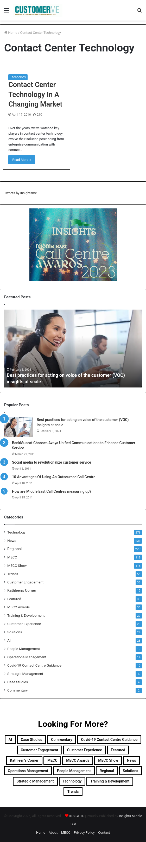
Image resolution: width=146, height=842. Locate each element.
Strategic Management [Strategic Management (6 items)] (35, 781)
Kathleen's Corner (21, 590)
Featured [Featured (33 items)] (118, 750)
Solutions (14, 632)
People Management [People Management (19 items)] (74, 771)
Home (10, 33)
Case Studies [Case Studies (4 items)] (31, 740)
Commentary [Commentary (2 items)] (61, 740)
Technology (18, 77)
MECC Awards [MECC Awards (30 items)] (77, 760)
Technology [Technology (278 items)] (72, 781)
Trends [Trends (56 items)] (73, 792)
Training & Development (26, 615)
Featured (14, 599)
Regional (14, 549)
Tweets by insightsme (20, 193)
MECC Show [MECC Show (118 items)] (108, 760)
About (53, 832)
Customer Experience (24, 624)
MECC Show (17, 565)
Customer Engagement (25, 582)
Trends (12, 574)
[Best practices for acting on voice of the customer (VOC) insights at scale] (18, 427)
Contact (104, 832)
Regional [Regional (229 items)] (107, 771)
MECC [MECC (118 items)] (52, 760)
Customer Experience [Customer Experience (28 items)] (84, 750)
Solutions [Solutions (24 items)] (130, 771)
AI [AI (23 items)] (10, 740)
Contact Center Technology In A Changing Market (35, 95)
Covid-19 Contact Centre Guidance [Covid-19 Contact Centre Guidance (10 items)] (109, 740)
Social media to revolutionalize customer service (51, 462)
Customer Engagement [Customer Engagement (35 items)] (39, 750)
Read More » (21, 160)
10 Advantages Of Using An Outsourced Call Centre (54, 477)
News (11, 540)
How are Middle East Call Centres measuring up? (51, 491)
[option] (73, 348)
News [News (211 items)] (131, 760)
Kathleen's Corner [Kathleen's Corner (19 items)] (24, 760)
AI (9, 640)
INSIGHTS (76, 816)
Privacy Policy (84, 832)
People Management (23, 649)
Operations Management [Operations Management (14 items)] (28, 771)
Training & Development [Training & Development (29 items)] (109, 781)
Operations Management (26, 657)
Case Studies (17, 682)
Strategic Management (25, 674)
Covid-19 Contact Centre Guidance (34, 665)
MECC (12, 557)
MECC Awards (18, 607)
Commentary (17, 690)
